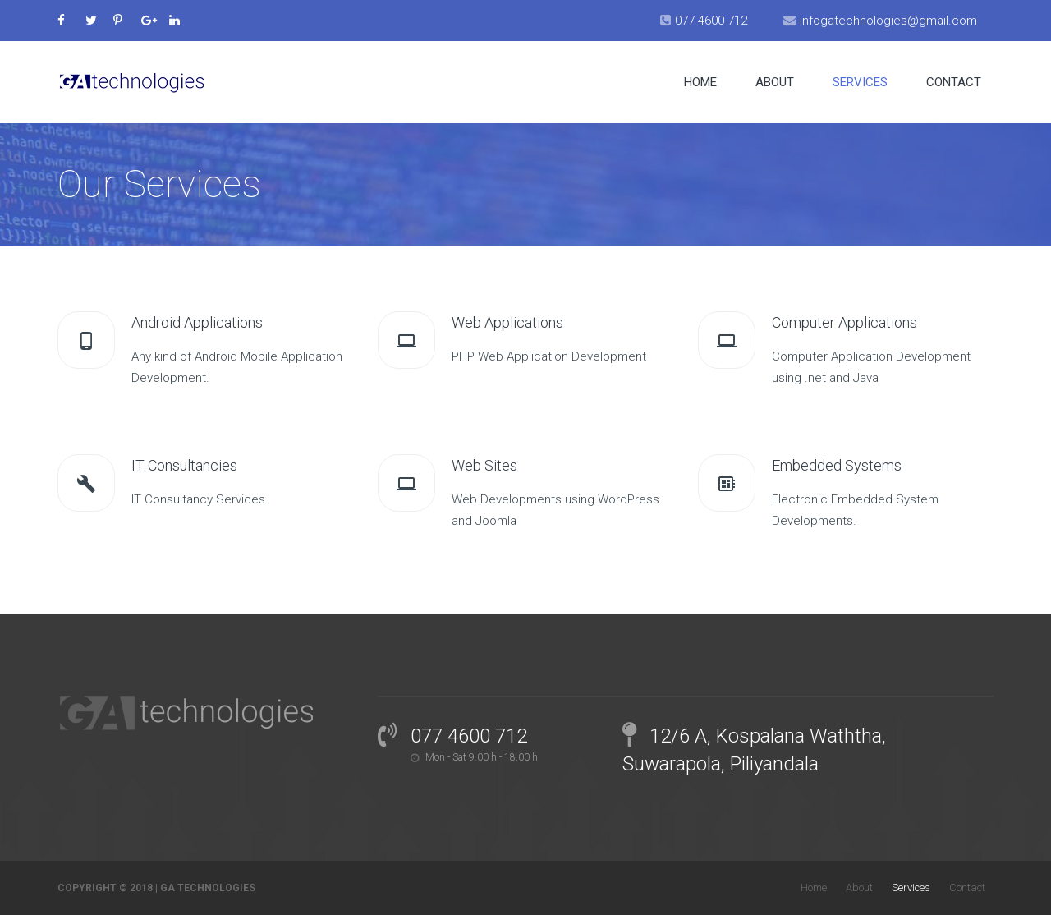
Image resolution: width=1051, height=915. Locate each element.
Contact (953, 82)
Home (700, 82)
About (774, 82)
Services (860, 82)
